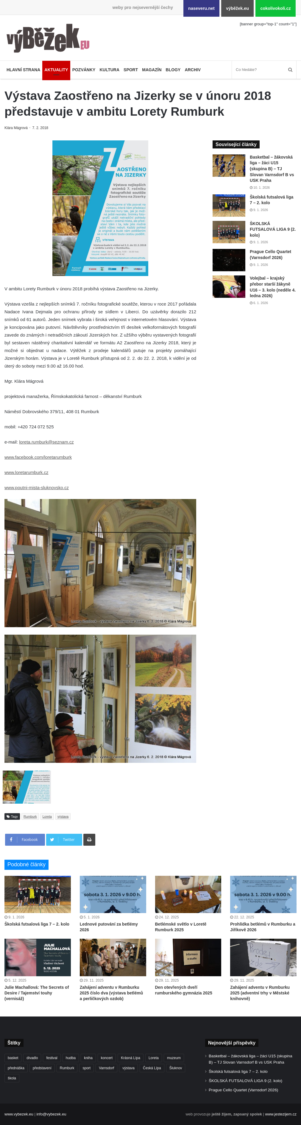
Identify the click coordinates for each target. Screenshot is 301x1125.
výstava (62, 816)
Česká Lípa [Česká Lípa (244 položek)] (152, 1068)
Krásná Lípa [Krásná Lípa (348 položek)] (130, 1058)
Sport (131, 69)
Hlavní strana (23, 69)
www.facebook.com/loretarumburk (38, 457)
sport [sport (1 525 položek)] (86, 1068)
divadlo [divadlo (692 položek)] (32, 1058)
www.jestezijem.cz (281, 1114)
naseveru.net (201, 8)
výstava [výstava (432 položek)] (128, 1068)
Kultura (109, 69)
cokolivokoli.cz (275, 8)
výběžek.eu (237, 8)
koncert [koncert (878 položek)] (107, 1058)
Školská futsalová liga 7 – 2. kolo (36, 924)
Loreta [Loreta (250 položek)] (154, 1058)
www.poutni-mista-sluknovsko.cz (36, 487)
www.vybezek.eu (18, 1114)
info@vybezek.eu (51, 1114)
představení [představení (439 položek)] (42, 1068)
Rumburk (30, 816)
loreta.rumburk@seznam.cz (46, 441)
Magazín (151, 69)
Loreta (47, 816)
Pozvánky (84, 69)
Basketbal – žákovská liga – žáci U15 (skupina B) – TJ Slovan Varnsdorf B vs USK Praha (272, 169)
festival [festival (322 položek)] (51, 1058)
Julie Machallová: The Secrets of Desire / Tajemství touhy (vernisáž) (36, 993)
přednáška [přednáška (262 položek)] (16, 1068)
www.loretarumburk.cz (26, 472)
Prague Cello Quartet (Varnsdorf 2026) (243, 1090)
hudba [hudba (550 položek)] (71, 1058)
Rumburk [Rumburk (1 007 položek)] (67, 1068)
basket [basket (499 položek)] (13, 1058)
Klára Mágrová (16, 128)
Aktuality (56, 69)
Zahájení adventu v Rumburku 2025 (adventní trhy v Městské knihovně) (260, 993)
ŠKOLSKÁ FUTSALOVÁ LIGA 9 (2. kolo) (273, 229)
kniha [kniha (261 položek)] (88, 1058)
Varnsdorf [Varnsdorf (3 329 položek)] (106, 1068)
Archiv (193, 69)
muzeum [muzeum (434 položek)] (174, 1058)
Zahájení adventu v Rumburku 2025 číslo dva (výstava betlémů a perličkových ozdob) (111, 993)
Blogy (173, 69)
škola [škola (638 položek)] (12, 1078)
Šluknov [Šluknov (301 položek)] (175, 1068)
